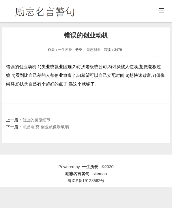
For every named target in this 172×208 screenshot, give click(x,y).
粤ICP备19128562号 (86, 180)
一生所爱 (65, 50)
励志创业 (93, 50)
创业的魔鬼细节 (36, 120)
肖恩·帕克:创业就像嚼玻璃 (45, 127)
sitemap (100, 173)
